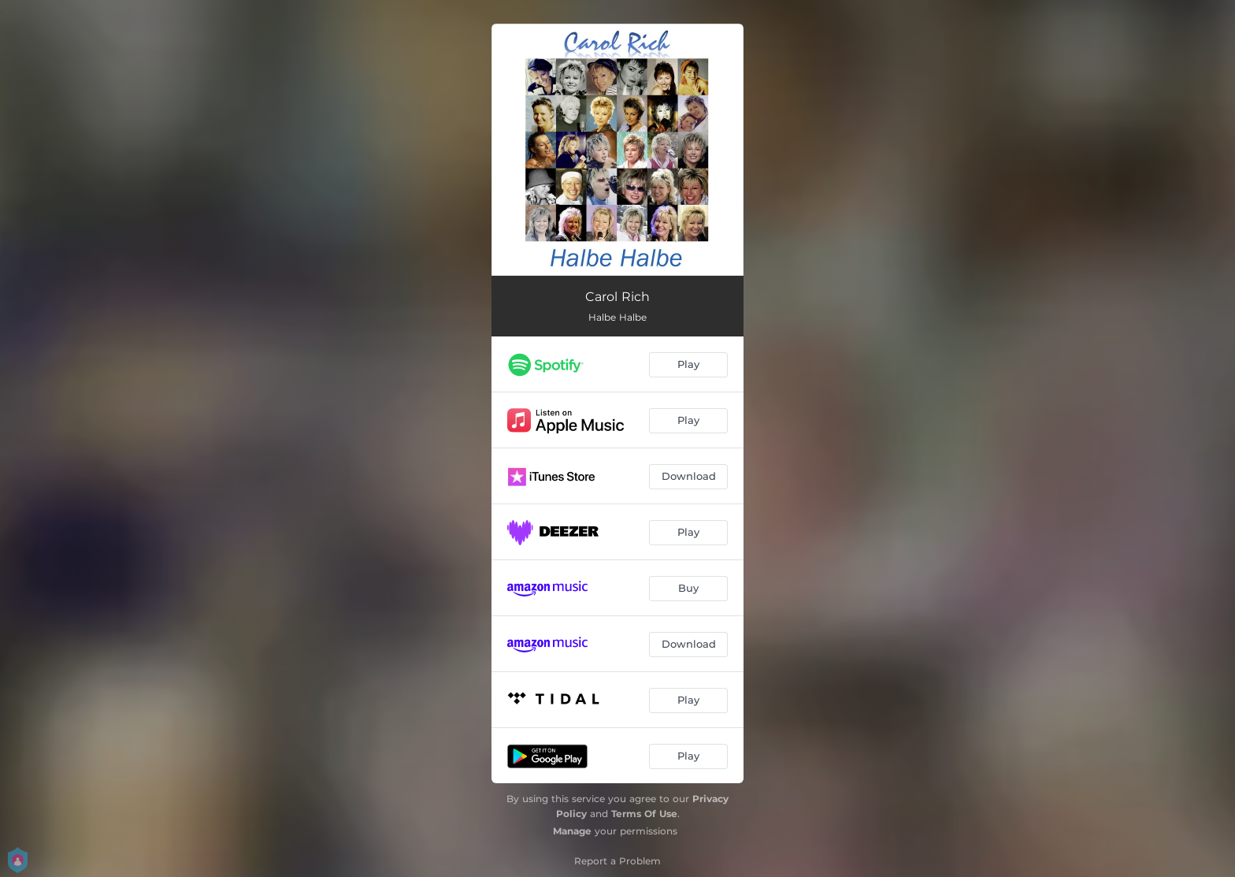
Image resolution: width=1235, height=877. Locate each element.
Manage (572, 831)
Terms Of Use (644, 813)
